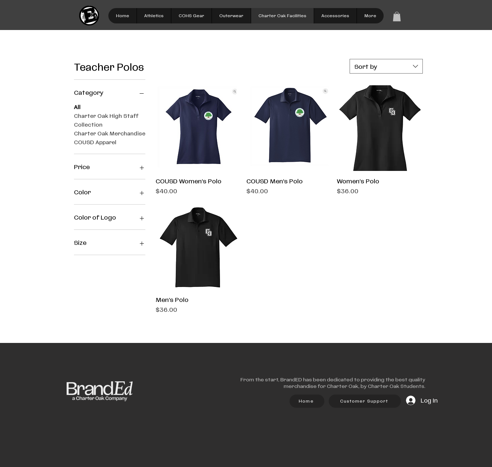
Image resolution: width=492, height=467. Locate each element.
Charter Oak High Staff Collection (106, 120)
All (77, 107)
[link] (397, 16)
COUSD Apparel (95, 142)
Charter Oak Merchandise (109, 133)
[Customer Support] (365, 401)
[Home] (307, 401)
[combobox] (386, 66)
